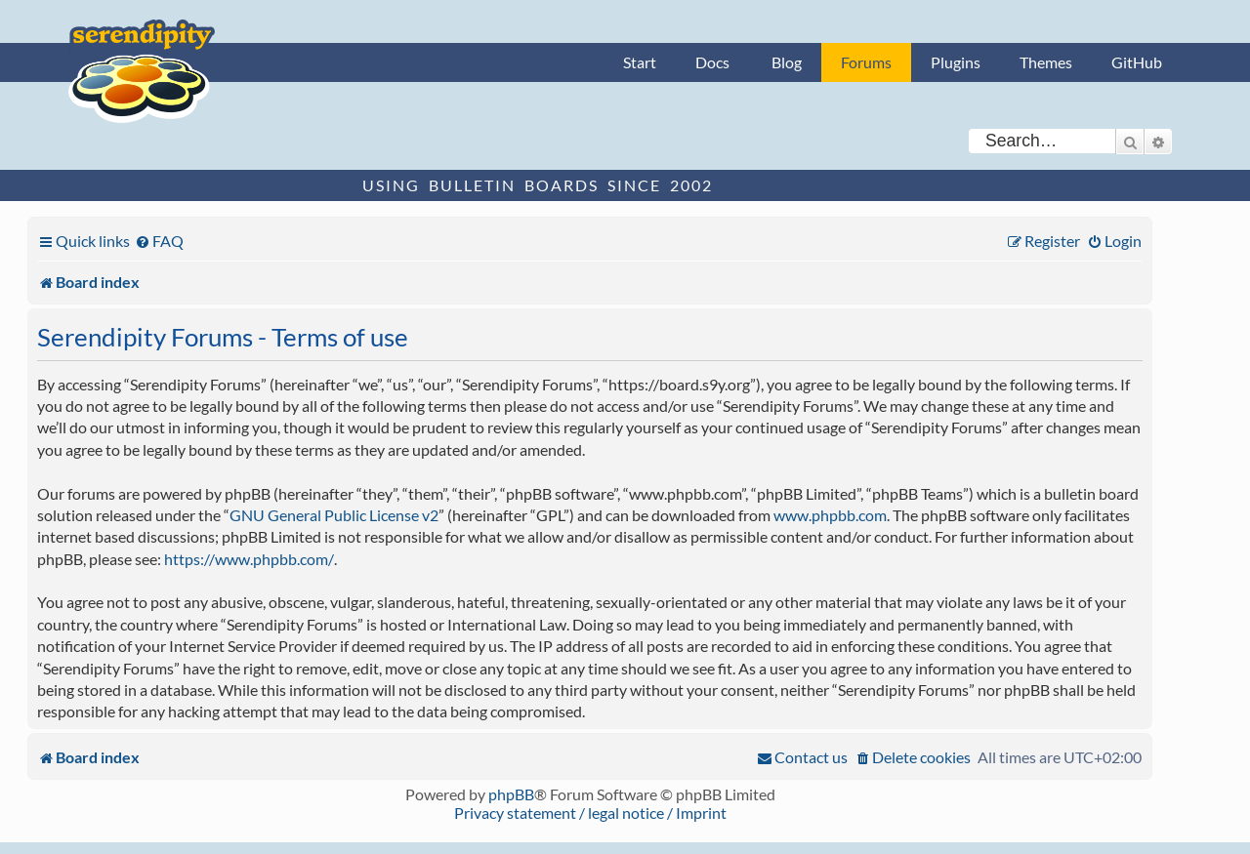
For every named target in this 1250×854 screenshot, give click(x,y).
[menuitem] (159, 241)
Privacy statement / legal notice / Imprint (590, 812)
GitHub (1136, 62)
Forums (866, 62)
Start (639, 62)
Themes (1046, 62)
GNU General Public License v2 (333, 515)
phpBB (511, 794)
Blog (786, 62)
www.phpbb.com (830, 515)
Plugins (955, 62)
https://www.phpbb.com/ (249, 558)
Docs (712, 62)
